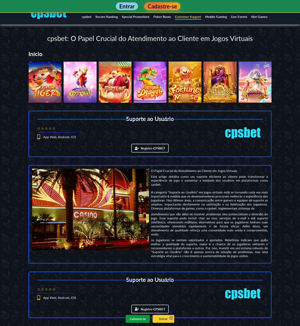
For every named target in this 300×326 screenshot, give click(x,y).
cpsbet (86, 16)
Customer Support (188, 16)
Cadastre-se (138, 319)
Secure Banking (106, 16)
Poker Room (162, 16)
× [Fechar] (171, 318)
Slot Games (259, 16)
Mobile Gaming (216, 16)
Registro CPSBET (150, 148)
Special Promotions (135, 16)
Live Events (239, 16)
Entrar (163, 319)
